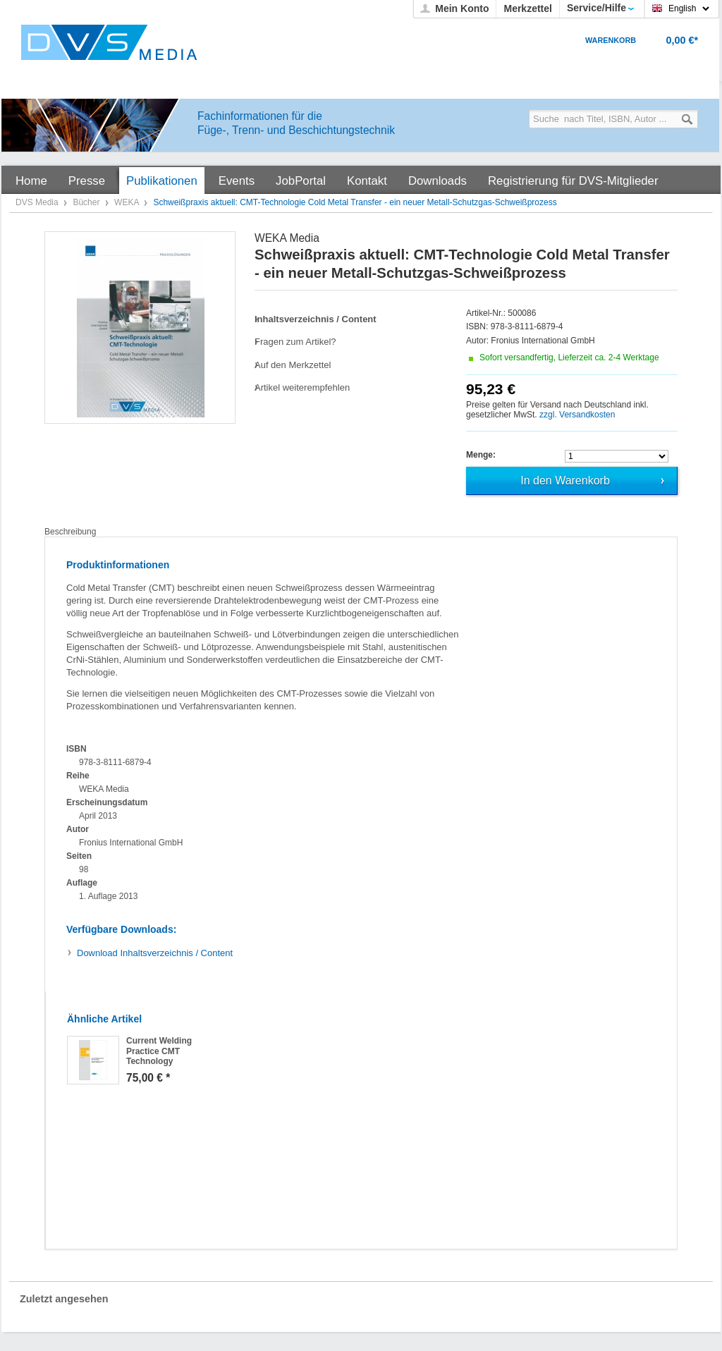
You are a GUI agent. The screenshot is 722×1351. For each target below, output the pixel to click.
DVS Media (38, 202)
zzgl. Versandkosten (577, 415)
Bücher (87, 202)
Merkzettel (527, 8)
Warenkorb (610, 40)
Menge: (481, 455)
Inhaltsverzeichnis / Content (155, 953)
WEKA (127, 202)
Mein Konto (462, 8)
